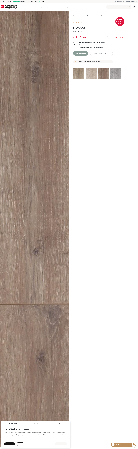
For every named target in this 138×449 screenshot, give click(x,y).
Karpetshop (64, 7)
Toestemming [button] (13, 423)
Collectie (25, 7)
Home (76, 16)
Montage (40, 7)
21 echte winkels (120, 1)
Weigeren (20, 444)
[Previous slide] (71, 69)
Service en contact (132, 1)
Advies (32, 7)
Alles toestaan (9, 444)
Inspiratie (48, 7)
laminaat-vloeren (86, 16)
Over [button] (59, 423)
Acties (55, 7)
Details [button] (36, 423)
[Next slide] (136, 69)
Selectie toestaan (61, 444)
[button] (129, 7)
